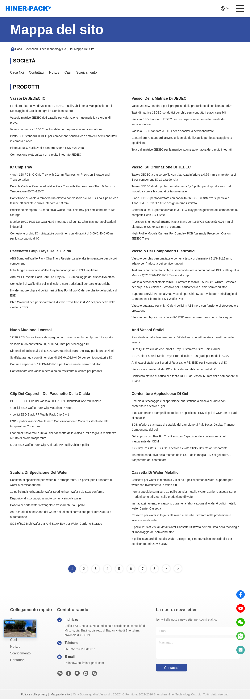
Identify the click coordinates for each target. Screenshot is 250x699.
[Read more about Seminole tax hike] (166, 568)
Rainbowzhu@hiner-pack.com (84, 663)
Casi (67, 72)
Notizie (54, 72)
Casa (18, 49)
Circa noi (17, 72)
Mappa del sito (60, 694)
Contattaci (36, 72)
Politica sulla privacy (34, 694)
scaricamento (86, 72)
